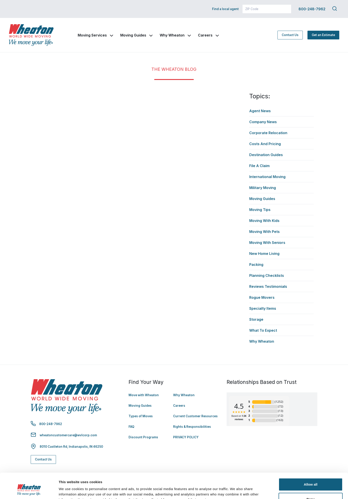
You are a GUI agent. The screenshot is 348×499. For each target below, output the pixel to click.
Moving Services (92, 35)
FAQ (131, 426)
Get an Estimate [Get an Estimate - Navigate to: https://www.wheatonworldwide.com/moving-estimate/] (323, 35)
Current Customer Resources (195, 416)
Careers (205, 35)
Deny (311, 477)
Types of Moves (141, 416)
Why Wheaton (172, 35)
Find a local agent (225, 9)
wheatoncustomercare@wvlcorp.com (68, 435)
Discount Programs (143, 437)
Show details (69, 490)
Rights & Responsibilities (192, 426)
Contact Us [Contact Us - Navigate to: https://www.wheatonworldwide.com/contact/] (290, 35)
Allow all (311, 463)
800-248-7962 (312, 9)
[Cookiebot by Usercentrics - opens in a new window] (29, 490)
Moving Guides (133, 35)
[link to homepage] (31, 35)
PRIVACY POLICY (186, 437)
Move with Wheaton (144, 395)
